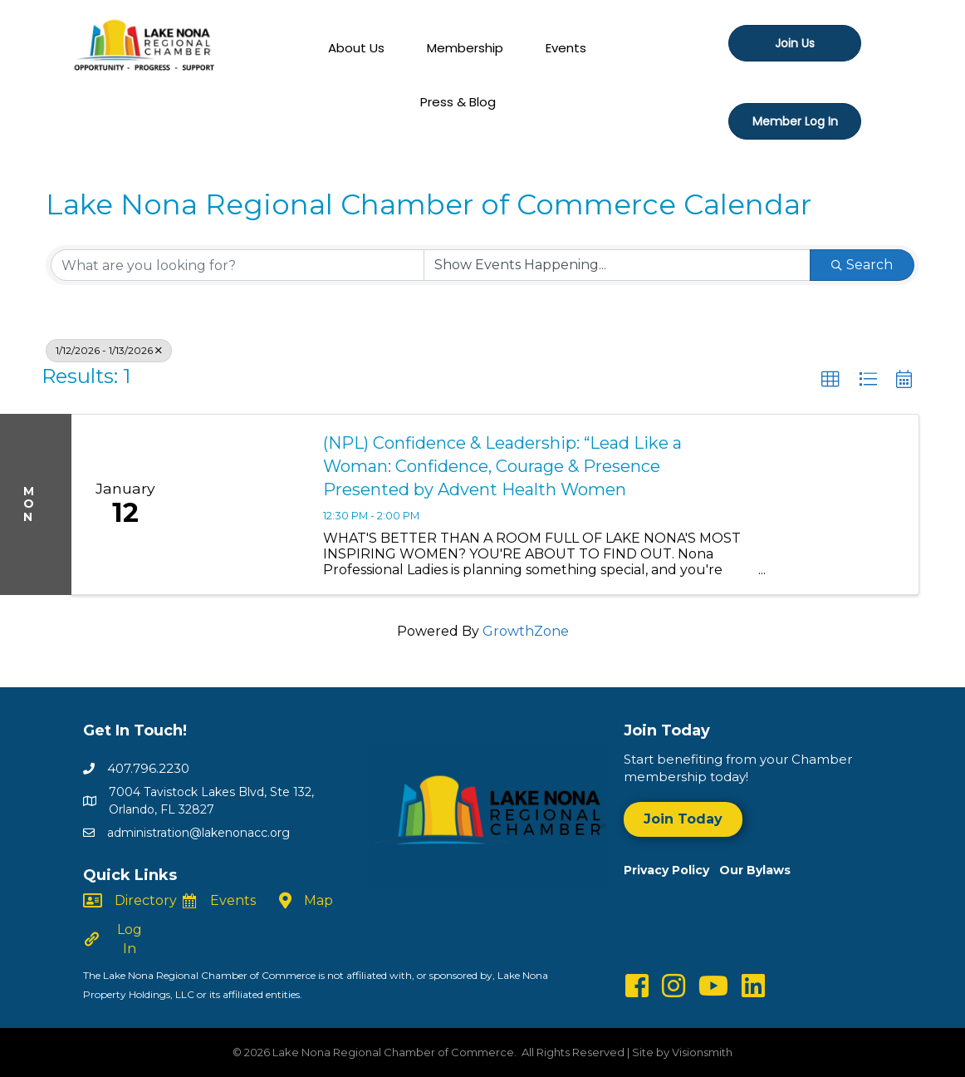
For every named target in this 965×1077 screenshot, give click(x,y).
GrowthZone (525, 631)
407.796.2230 (148, 768)
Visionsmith (702, 1052)
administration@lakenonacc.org (198, 832)
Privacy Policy (671, 870)
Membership (465, 48)
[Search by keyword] (237, 265)
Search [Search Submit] (862, 265)
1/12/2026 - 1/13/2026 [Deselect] (109, 350)
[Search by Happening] (617, 265)
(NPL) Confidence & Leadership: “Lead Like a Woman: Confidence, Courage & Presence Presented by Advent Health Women (502, 466)
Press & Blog (458, 102)
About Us (356, 48)
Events (566, 48)
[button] (830, 379)
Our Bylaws (755, 870)
